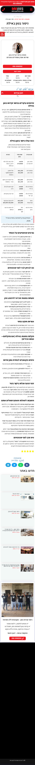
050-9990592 (17, 3)
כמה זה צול (16, 494)
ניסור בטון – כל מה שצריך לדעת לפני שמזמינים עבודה (10, 530)
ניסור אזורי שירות (19, 19)
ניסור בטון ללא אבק (13, 511)
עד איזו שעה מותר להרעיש (11, 547)
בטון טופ (27, 19)
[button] (31, 9)
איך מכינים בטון (14, 476)
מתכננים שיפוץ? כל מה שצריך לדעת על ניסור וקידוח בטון (10, 565)
